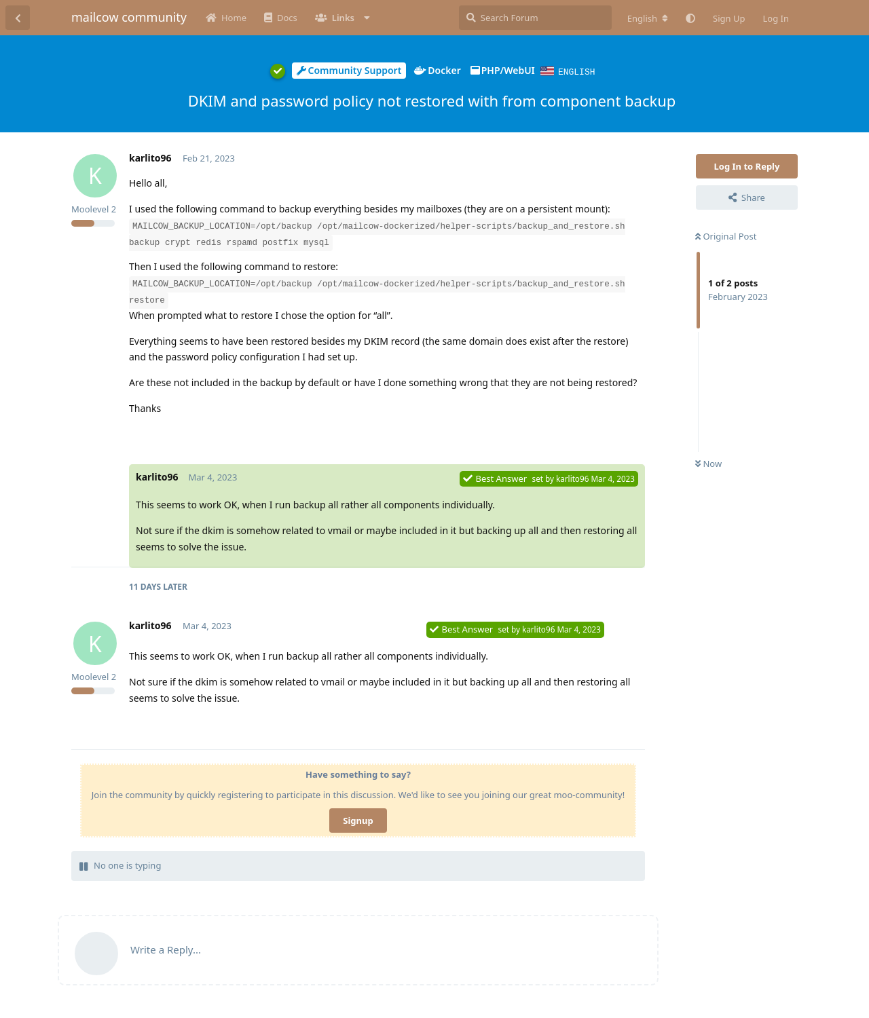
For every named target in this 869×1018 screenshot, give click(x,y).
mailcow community (129, 17)
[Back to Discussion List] (17, 17)
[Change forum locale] (647, 18)
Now (708, 463)
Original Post (725, 235)
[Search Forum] (535, 17)
